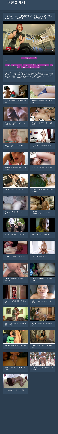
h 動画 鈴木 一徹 (34, 67)
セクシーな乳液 (29, 65)
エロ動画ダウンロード (29, 58)
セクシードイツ (42, 65)
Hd (8, 65)
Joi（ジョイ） (16, 65)
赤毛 (23, 67)
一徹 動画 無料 (14, 2)
